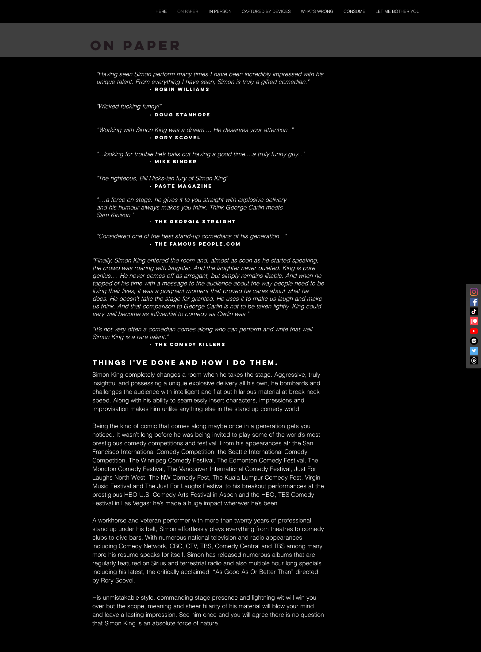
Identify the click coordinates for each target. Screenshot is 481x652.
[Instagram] (474, 292)
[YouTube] (474, 331)
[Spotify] (474, 341)
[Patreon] (474, 321)
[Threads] (474, 360)
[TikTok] (474, 311)
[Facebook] (474, 302)
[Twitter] (474, 351)
